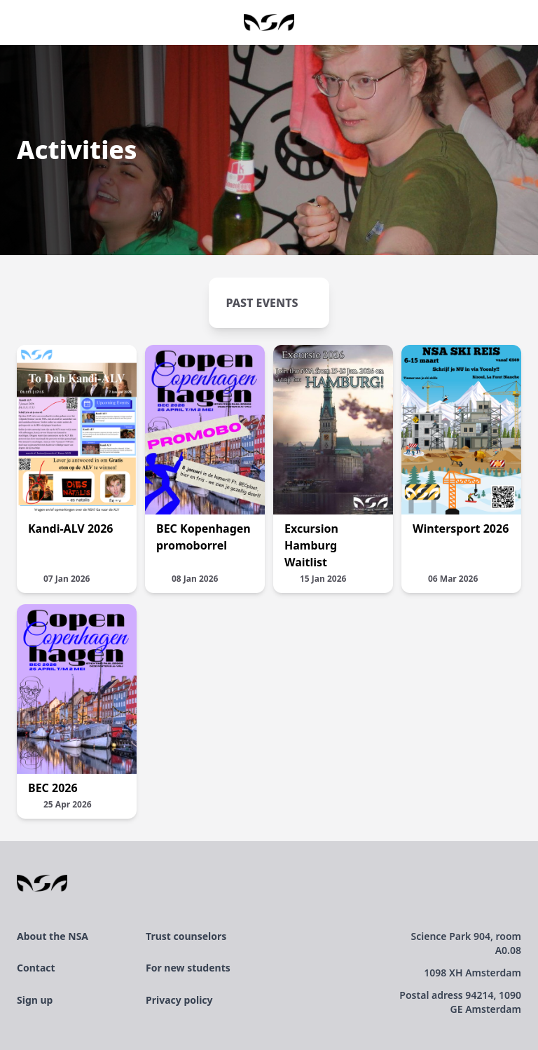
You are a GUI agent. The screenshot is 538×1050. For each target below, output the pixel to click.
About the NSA (52, 936)
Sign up (35, 1000)
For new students (188, 967)
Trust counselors (186, 936)
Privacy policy (179, 1000)
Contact (36, 967)
